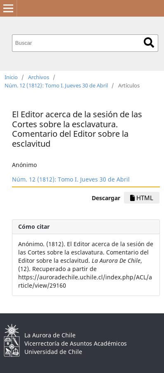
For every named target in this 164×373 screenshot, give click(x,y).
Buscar (149, 42)
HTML (141, 198)
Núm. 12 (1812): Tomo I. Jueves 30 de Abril (56, 85)
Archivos (38, 77)
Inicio (11, 77)
